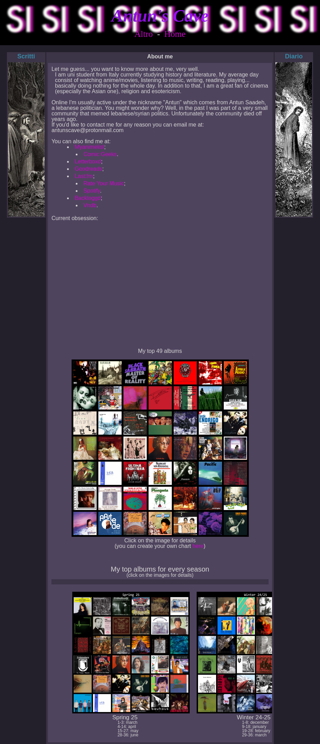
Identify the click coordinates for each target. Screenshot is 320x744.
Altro (143, 34)
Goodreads (88, 169)
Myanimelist (89, 147)
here (198, 546)
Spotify (91, 191)
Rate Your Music (103, 183)
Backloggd (88, 198)
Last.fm (84, 176)
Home (175, 34)
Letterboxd (88, 161)
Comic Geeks (100, 154)
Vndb (89, 205)
